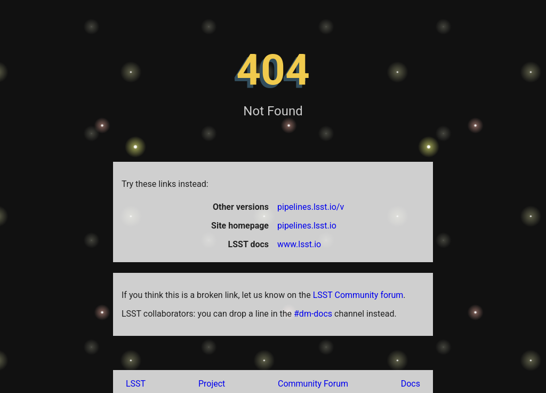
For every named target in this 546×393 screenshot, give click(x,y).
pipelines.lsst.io (306, 226)
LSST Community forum (358, 295)
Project (211, 384)
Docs (410, 384)
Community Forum (313, 384)
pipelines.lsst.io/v (310, 207)
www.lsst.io (299, 244)
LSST (136, 384)
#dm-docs (313, 314)
